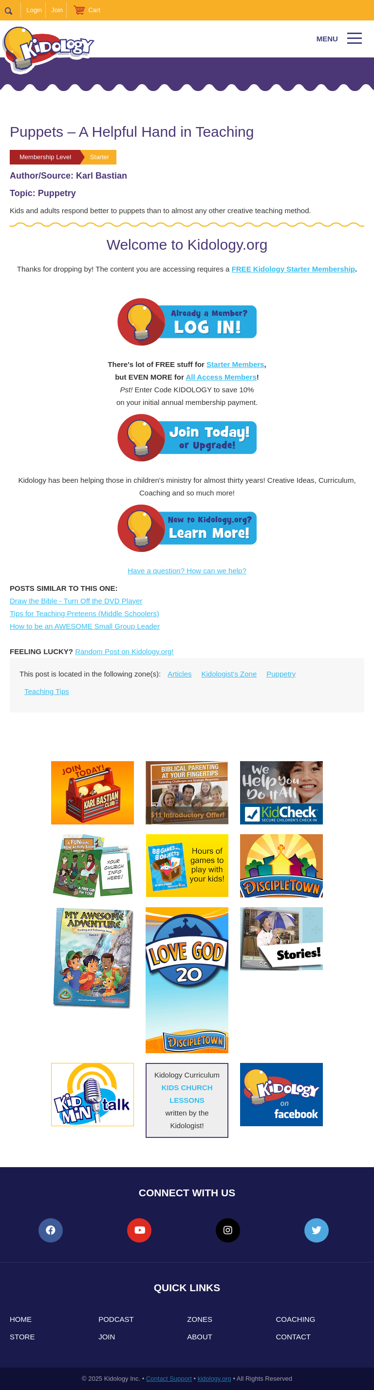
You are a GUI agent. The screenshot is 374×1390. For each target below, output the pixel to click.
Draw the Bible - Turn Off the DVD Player (76, 601)
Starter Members (235, 364)
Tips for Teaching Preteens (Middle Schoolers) (84, 613)
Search (13, 10)
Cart (94, 10)
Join (57, 10)
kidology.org (214, 1378)
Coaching (296, 1319)
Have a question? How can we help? (187, 571)
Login (34, 10)
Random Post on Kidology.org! (124, 651)
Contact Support (169, 1378)
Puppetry (281, 674)
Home (21, 1319)
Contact (293, 1337)
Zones (199, 1319)
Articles (179, 674)
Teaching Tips (46, 691)
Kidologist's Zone (229, 674)
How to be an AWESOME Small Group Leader (85, 626)
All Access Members (221, 377)
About (199, 1337)
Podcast (116, 1319)
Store (22, 1337)
